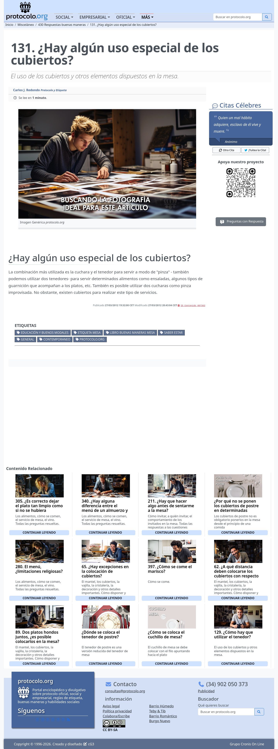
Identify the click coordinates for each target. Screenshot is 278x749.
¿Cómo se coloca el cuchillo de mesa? (166, 634)
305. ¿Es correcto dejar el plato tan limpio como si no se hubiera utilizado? (39, 508)
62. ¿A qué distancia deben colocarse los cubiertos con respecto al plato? (236, 573)
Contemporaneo (56, 339)
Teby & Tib (157, 711)
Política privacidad (117, 711)
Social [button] (63, 17)
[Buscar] (237, 17)
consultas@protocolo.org (125, 691)
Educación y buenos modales (45, 332)
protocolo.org (92, 339)
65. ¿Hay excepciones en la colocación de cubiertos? (105, 571)
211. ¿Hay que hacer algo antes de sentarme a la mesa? (171, 505)
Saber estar (173, 332)
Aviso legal (111, 706)
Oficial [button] (124, 17)
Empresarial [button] (93, 17)
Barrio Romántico (163, 716)
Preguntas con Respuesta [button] (241, 222)
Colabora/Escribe (116, 716)
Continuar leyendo (39, 532)
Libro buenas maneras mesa (132, 332)
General (27, 339)
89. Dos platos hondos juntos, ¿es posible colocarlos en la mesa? (37, 636)
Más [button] (145, 17)
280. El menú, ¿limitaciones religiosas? (39, 569)
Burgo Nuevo (159, 721)
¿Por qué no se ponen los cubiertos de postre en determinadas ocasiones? (236, 508)
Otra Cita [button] (226, 150)
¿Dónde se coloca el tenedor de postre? (101, 634)
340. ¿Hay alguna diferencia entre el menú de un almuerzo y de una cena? (105, 508)
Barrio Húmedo (161, 706)
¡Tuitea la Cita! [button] (255, 150)
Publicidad (206, 691)
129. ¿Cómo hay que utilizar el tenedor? (233, 634)
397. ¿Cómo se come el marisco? (170, 569)
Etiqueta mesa (89, 332)
